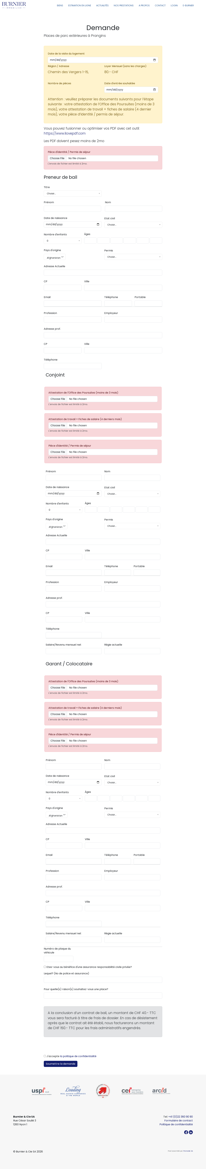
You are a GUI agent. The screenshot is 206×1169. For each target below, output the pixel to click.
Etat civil (109, 218)
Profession (50, 313)
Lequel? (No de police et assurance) (66, 973)
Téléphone (111, 297)
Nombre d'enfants (55, 234)
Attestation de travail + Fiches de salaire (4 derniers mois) (85, 419)
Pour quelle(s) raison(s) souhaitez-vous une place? (76, 989)
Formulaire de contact (178, 1120)
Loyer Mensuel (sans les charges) (125, 66)
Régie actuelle (113, 645)
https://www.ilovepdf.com (65, 133)
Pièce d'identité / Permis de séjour (69, 152)
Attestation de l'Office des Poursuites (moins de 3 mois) (83, 392)
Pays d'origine (52, 250)
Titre (47, 187)
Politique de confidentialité (176, 1124)
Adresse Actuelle (54, 266)
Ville (86, 281)
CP (45, 281)
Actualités (102, 5)
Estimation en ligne (79, 5)
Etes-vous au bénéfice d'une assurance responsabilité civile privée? (89, 967)
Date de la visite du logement (66, 53)
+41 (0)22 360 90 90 (180, 1117)
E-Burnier (188, 5)
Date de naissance (55, 218)
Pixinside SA (188, 1151)
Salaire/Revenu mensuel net (63, 645)
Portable (140, 297)
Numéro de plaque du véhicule (57, 950)
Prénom (49, 202)
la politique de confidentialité (78, 1056)
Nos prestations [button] (124, 5)
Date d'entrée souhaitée (119, 83)
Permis (108, 250)
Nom (108, 202)
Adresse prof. (52, 329)
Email (47, 297)
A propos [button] (144, 5)
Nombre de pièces (59, 83)
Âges (87, 234)
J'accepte (71, 1056)
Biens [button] (60, 5)
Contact (160, 5)
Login (174, 5)
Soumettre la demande (60, 1064)
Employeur (111, 313)
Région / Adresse (58, 66)
